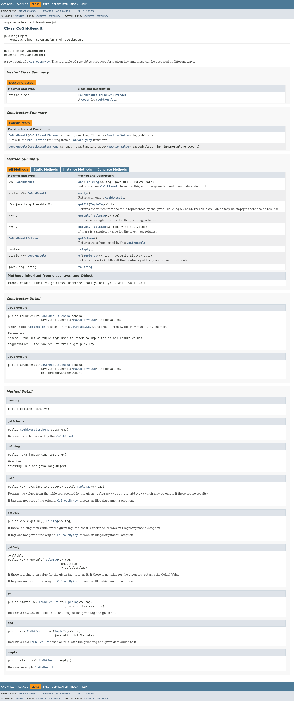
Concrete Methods (112, 169)
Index (74, 4)
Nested (19, 16)
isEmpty (84, 249)
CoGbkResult (18, 135)
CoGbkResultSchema (43, 135)
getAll (83, 204)
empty (82, 193)
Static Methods (45, 169)
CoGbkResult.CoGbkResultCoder (102, 95)
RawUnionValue (118, 135)
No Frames (63, 11)
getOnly (84, 215)
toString (85, 267)
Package (22, 4)
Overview (7, 4)
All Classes (86, 11)
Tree (46, 4)
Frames (48, 11)
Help (83, 4)
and (81, 182)
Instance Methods (77, 169)
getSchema (86, 238)
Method (54, 16)
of (80, 255)
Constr (41, 16)
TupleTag (92, 182)
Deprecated (60, 4)
